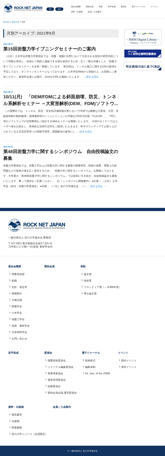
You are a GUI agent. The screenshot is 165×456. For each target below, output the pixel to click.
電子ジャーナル (138, 6)
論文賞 (88, 274)
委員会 (123, 6)
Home (6, 22)
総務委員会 (54, 386)
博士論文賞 (90, 293)
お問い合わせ (19, 338)
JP (50, 9)
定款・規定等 (19, 287)
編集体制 (90, 367)
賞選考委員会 (55, 373)
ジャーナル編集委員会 (60, 367)
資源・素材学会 (21, 325)
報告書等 (17, 414)
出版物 (15, 421)
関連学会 (17, 306)
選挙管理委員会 (57, 379)
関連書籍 (17, 427)
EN (59, 9)
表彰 (101, 6)
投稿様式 (90, 360)
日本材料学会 (19, 332)
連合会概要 (76, 6)
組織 (14, 280)
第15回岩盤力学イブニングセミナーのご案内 (49, 48)
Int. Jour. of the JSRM (97, 373)
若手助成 (112, 6)
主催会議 (17, 300)
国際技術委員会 (57, 360)
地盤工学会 (18, 319)
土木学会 (17, 312)
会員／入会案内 (94, 12)
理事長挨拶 (18, 274)
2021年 (15, 22)
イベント (154, 6)
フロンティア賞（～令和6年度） (102, 287)
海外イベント (129, 367)
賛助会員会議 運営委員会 (62, 392)
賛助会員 (90, 6)
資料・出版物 (77, 12)
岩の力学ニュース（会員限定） (30, 434)
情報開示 (17, 293)
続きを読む (94, 76)
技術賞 (88, 280)
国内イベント (129, 360)
